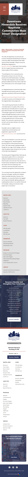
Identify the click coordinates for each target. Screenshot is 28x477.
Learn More (14, 457)
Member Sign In (14, 353)
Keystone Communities (7, 66)
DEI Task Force (6, 234)
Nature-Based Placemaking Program (11, 258)
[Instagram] (13, 467)
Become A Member (14, 319)
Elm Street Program (7, 255)
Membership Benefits (8, 243)
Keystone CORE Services (9, 272)
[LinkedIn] (17, 467)
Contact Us (6, 209)
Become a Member (7, 241)
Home (3, 49)
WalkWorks (6, 260)
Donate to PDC (6, 205)
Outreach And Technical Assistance (11, 270)
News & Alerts (6, 202)
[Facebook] (10, 467)
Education (5, 232)
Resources (5, 198)
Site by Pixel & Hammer (14, 474)
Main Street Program (8, 256)
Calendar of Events (7, 207)
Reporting (5, 203)
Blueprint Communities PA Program (11, 253)
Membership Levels (7, 245)
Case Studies (6, 200)
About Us (5, 217)
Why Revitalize (6, 228)
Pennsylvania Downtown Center (9, 133)
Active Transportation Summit (10, 262)
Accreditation (6, 230)
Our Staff (5, 219)
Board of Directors (7, 221)
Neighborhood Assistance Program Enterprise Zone (13, 97)
